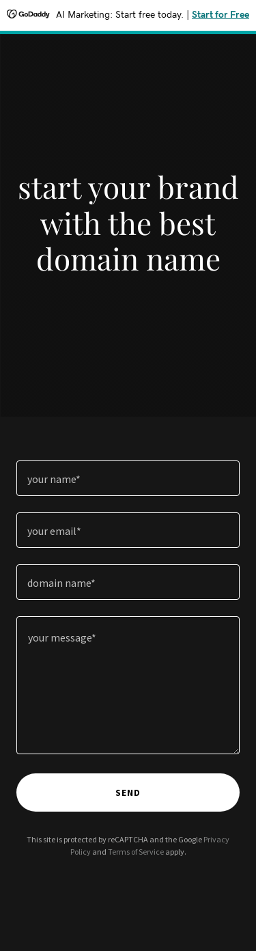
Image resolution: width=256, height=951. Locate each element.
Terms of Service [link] (136, 851)
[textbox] (128, 478)
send (128, 792)
